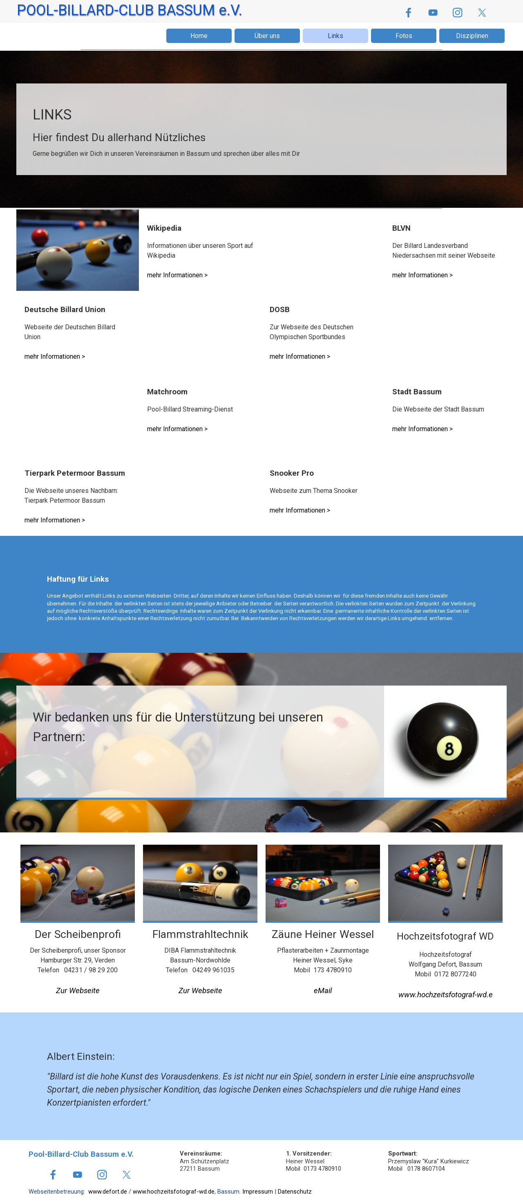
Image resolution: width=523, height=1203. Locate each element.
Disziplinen (472, 36)
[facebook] (408, 12)
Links (335, 36)
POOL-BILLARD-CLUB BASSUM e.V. (129, 10)
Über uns (267, 36)
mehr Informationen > (177, 275)
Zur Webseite (78, 990)
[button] (323, 991)
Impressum (257, 1191)
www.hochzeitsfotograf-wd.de (174, 1191)
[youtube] (433, 12)
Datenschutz (295, 1191)
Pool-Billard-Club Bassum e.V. (81, 1154)
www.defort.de (107, 1191)
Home (199, 36)
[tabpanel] (261, 131)
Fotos (404, 36)
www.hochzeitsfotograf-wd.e (445, 994)
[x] (482, 12)
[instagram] (457, 12)
